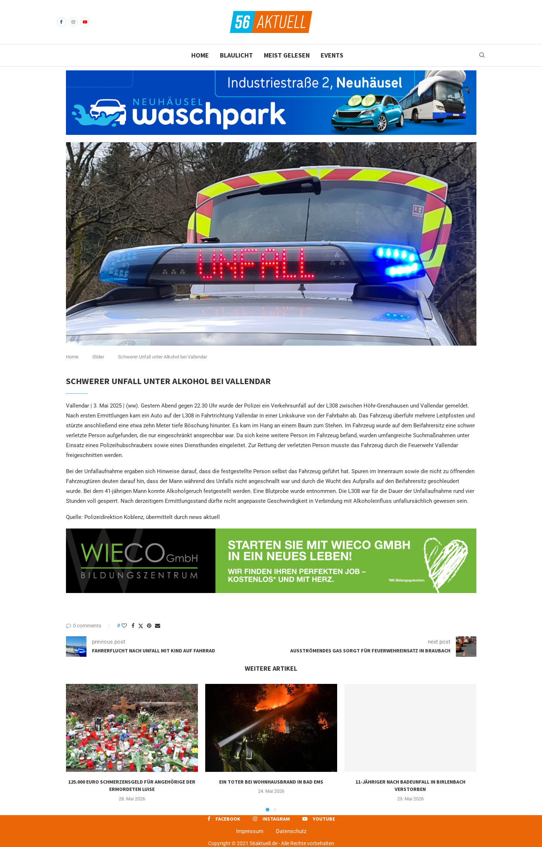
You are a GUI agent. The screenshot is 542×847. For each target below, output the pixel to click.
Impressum (249, 831)
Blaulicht (236, 55)
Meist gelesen (287, 55)
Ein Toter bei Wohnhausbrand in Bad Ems (271, 781)
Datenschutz (291, 831)
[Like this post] (124, 626)
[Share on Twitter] (140, 626)
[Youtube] (85, 22)
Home (200, 55)
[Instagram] (73, 22)
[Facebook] (61, 22)
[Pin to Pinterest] (149, 626)
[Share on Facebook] (133, 626)
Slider (98, 357)
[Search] (482, 55)
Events (332, 55)
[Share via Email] (157, 626)
